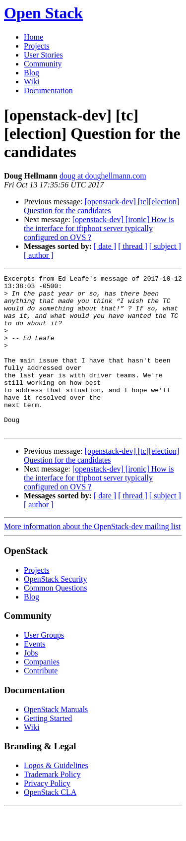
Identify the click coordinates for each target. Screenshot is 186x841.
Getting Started (48, 749)
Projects (37, 46)
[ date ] (105, 246)
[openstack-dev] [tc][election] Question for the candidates (101, 206)
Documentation (48, 90)
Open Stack (43, 13)
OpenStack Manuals (56, 740)
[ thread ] (132, 246)
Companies (42, 693)
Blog (31, 72)
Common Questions (55, 619)
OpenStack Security (55, 610)
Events (35, 675)
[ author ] (39, 255)
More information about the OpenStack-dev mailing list (92, 557)
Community (43, 64)
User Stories (43, 55)
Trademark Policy (52, 805)
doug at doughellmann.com (103, 176)
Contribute (41, 702)
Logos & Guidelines (56, 796)
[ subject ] (165, 246)
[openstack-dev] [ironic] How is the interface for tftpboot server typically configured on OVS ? (99, 228)
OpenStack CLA (50, 823)
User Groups (44, 666)
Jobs (31, 684)
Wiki (31, 81)
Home (33, 37)
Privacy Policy (47, 814)
